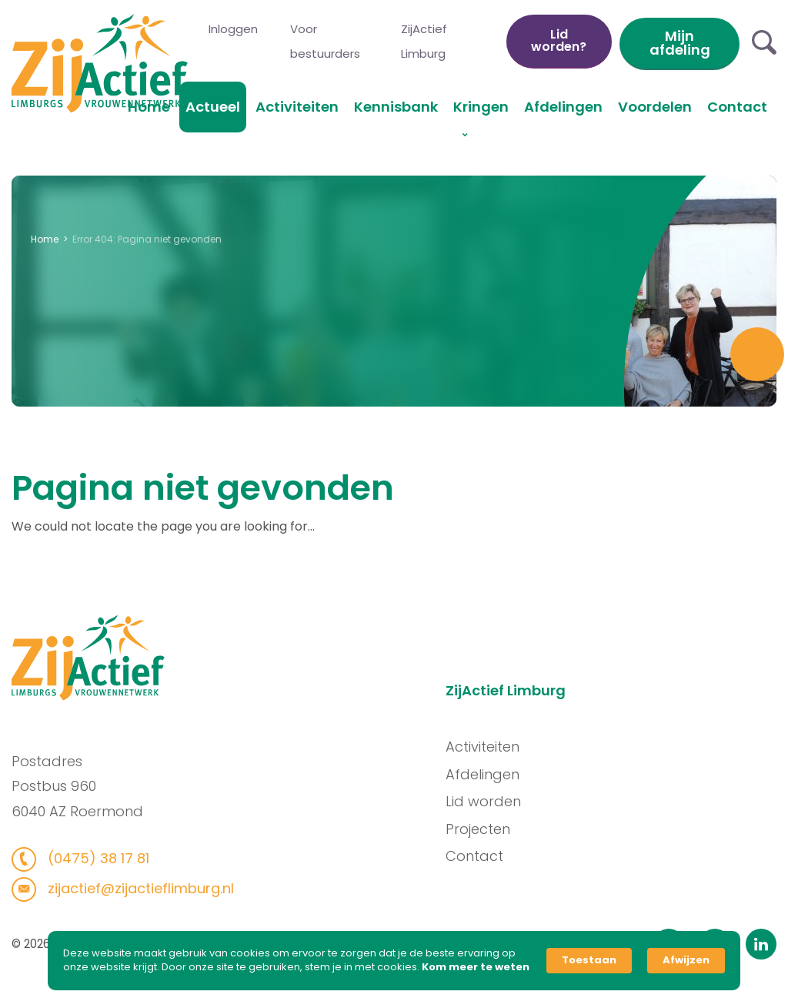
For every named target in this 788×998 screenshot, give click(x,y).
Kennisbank (396, 106)
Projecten (482, 829)
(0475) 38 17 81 (92, 858)
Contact (737, 106)
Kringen (481, 106)
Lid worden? (558, 40)
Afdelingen (563, 106)
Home (149, 106)
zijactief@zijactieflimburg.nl (134, 888)
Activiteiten (297, 106)
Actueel (212, 106)
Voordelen (655, 106)
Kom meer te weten (475, 967)
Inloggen (233, 29)
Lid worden (488, 801)
